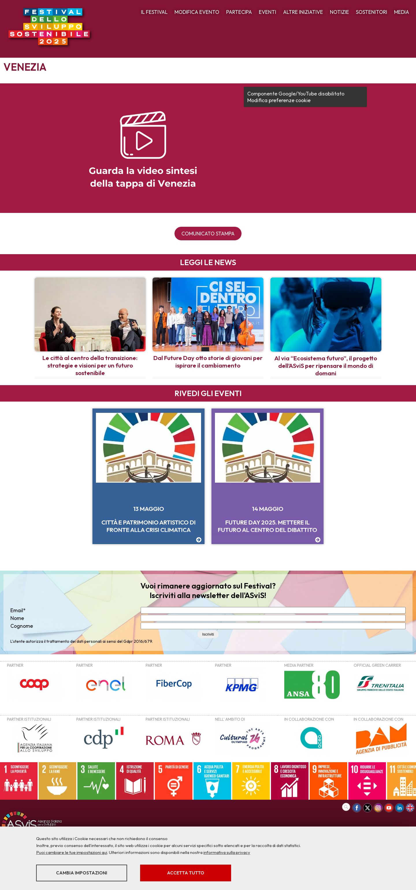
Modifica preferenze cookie (279, 100)
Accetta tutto (185, 873)
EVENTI (267, 12)
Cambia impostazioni (81, 873)
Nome (17, 618)
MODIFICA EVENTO (196, 12)
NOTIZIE (339, 12)
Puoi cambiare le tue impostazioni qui (71, 852)
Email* (18, 610)
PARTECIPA (239, 12)
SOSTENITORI (371, 12)
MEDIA (401, 12)
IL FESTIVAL (154, 12)
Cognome (21, 626)
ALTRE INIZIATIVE (303, 12)
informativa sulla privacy (226, 852)
